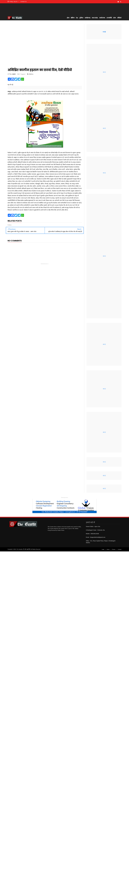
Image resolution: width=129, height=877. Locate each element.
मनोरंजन (102, 18)
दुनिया (81, 18)
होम (68, 18)
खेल (114, 18)
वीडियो (119, 18)
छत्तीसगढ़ (87, 18)
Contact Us (23, 1)
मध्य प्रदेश (95, 18)
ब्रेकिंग (73, 18)
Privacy (113, 549)
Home (108, 549)
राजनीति (109, 18)
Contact (119, 549)
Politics (31, 74)
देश (77, 18)
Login (103, 549)
